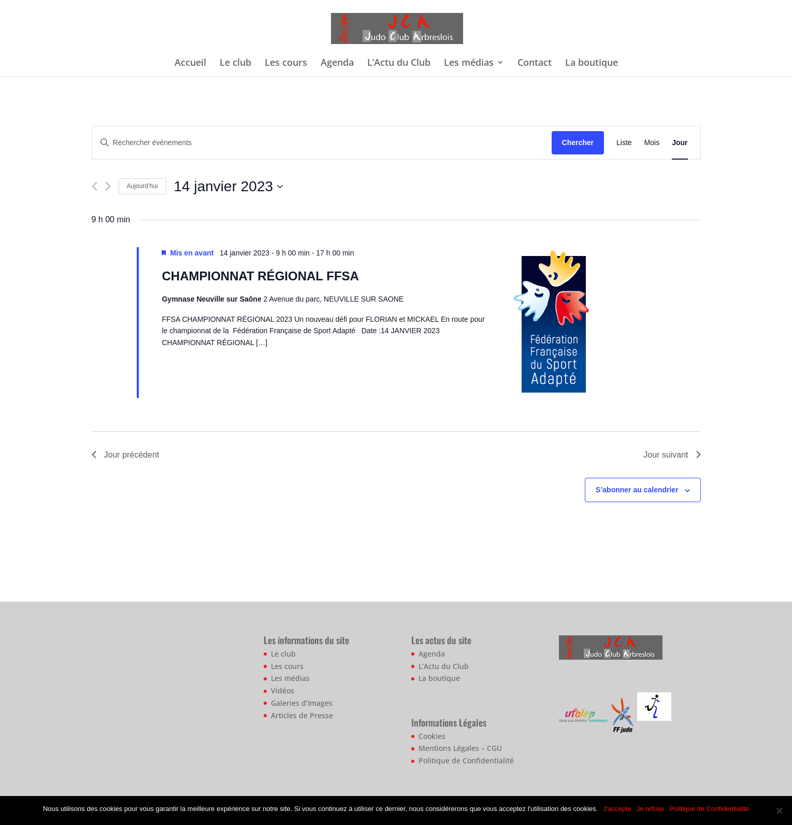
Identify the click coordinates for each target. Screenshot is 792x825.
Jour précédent (126, 454)
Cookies (432, 736)
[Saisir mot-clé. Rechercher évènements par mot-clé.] (322, 142)
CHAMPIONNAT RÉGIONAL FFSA (260, 276)
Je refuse (650, 809)
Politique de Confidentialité (466, 760)
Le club (235, 63)
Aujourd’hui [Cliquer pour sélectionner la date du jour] (142, 186)
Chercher (578, 142)
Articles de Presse (302, 715)
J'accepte (617, 809)
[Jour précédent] (94, 186)
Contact (534, 63)
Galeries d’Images (302, 703)
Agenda (337, 63)
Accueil (190, 63)
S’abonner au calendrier (637, 490)
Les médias (469, 63)
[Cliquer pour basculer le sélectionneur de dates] (228, 186)
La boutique (591, 63)
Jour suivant (671, 454)
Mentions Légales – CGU (460, 748)
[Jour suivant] (108, 186)
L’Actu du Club (398, 63)
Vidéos (282, 690)
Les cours (286, 63)
